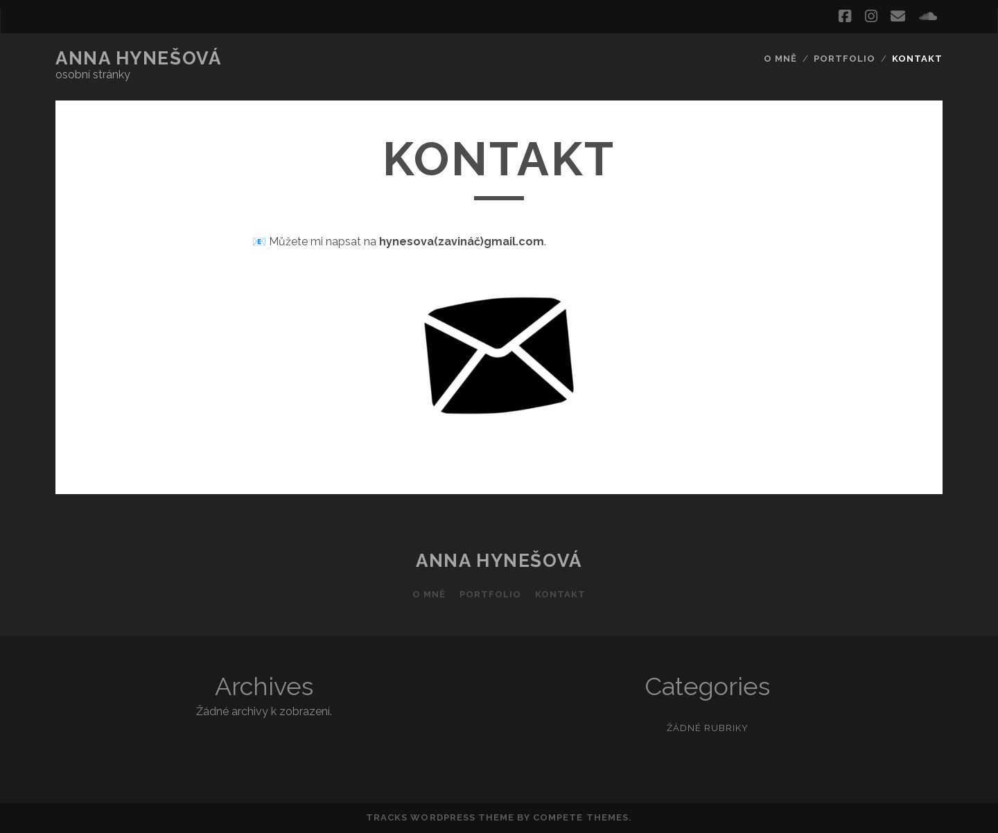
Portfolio (844, 58)
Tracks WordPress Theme (440, 817)
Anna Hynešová (138, 58)
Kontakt (917, 58)
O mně (780, 58)
